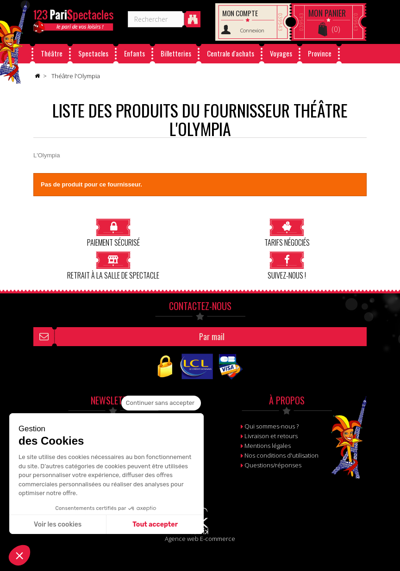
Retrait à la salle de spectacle (113, 265)
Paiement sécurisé (113, 232)
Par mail (212, 336)
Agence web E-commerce (200, 538)
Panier (327, 13)
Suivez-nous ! (287, 265)
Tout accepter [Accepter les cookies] (155, 524)
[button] (19, 555)
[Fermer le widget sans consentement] (161, 403)
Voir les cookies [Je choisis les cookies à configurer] (57, 524)
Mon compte (240, 13)
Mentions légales (267, 445)
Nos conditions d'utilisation (281, 455)
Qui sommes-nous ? (271, 426)
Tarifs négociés (287, 232)
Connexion (252, 30)
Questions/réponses (272, 465)
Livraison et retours (271, 436)
